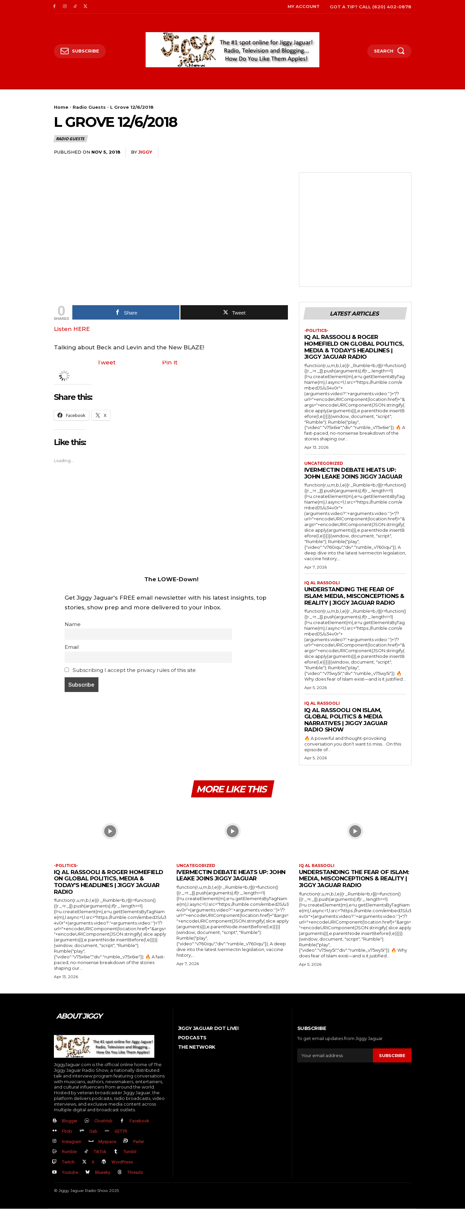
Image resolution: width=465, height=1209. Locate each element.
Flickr (67, 1131)
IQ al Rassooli (322, 583)
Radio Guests (89, 107)
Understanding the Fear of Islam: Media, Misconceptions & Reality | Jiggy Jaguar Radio (354, 596)
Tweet (106, 362)
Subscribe (392, 1055)
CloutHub (103, 1121)
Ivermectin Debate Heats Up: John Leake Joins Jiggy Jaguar (353, 473)
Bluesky (102, 1172)
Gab (93, 1131)
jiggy (145, 152)
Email (72, 647)
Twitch (68, 1162)
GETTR (120, 1131)
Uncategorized (323, 463)
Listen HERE (72, 329)
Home (61, 107)
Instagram (71, 1141)
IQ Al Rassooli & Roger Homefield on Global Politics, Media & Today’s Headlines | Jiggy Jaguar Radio (354, 347)
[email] (335, 1056)
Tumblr (130, 1151)
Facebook (139, 1121)
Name (73, 624)
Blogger (69, 1121)
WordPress (122, 1162)
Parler (138, 1141)
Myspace (107, 1141)
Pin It (169, 362)
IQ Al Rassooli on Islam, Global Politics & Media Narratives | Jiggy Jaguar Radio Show (346, 720)
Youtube (70, 1172)
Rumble (69, 1151)
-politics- (316, 330)
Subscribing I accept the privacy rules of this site (130, 670)
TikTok (100, 1151)
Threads (135, 1172)
